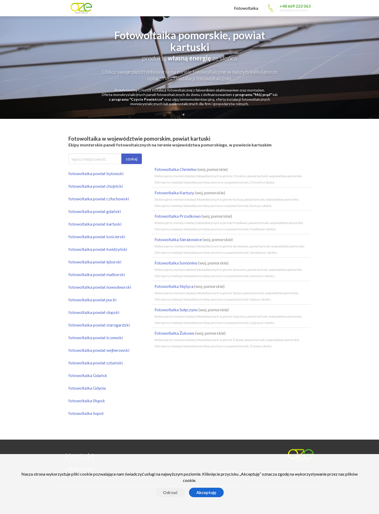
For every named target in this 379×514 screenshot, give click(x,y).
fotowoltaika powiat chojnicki (95, 186)
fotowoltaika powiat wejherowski (98, 350)
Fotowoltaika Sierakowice (229, 246)
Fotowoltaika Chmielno (228, 175)
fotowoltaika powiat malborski (96, 274)
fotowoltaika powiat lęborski (94, 261)
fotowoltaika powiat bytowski (95, 173)
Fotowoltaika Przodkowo (228, 222)
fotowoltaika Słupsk (86, 400)
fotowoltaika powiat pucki (92, 299)
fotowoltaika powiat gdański (94, 211)
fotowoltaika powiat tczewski (95, 337)
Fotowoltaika (246, 8)
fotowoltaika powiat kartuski (94, 223)
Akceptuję (206, 492)
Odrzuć (170, 492)
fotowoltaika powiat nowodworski (99, 286)
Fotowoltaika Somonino (228, 269)
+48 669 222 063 (295, 5)
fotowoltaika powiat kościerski (96, 236)
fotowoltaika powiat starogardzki (99, 324)
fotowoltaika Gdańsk (87, 375)
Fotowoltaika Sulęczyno (228, 316)
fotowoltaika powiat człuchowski (98, 198)
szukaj (131, 158)
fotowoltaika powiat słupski (93, 312)
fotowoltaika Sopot (86, 413)
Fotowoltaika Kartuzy (226, 199)
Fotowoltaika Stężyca (226, 292)
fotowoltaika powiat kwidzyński (97, 249)
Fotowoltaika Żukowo (227, 339)
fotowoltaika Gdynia (87, 387)
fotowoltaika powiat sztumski (95, 362)
